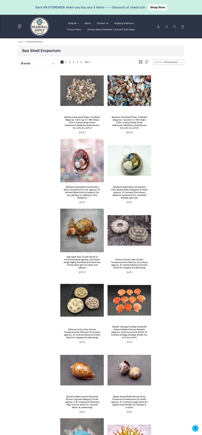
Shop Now (157, 7)
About (88, 23)
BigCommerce (59, 430)
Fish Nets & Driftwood (165, 386)
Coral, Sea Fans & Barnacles (168, 377)
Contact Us (102, 23)
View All (159, 394)
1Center (180, 430)
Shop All (73, 23)
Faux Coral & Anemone (165, 382)
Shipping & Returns (124, 23)
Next (88, 61)
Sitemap (71, 430)
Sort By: (158, 61)
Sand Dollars (161, 390)
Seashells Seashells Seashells (168, 363)
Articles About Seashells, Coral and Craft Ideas (111, 29)
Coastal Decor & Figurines (167, 373)
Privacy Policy (74, 29)
